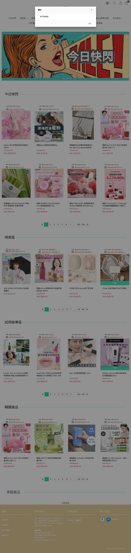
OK (89, 23)
